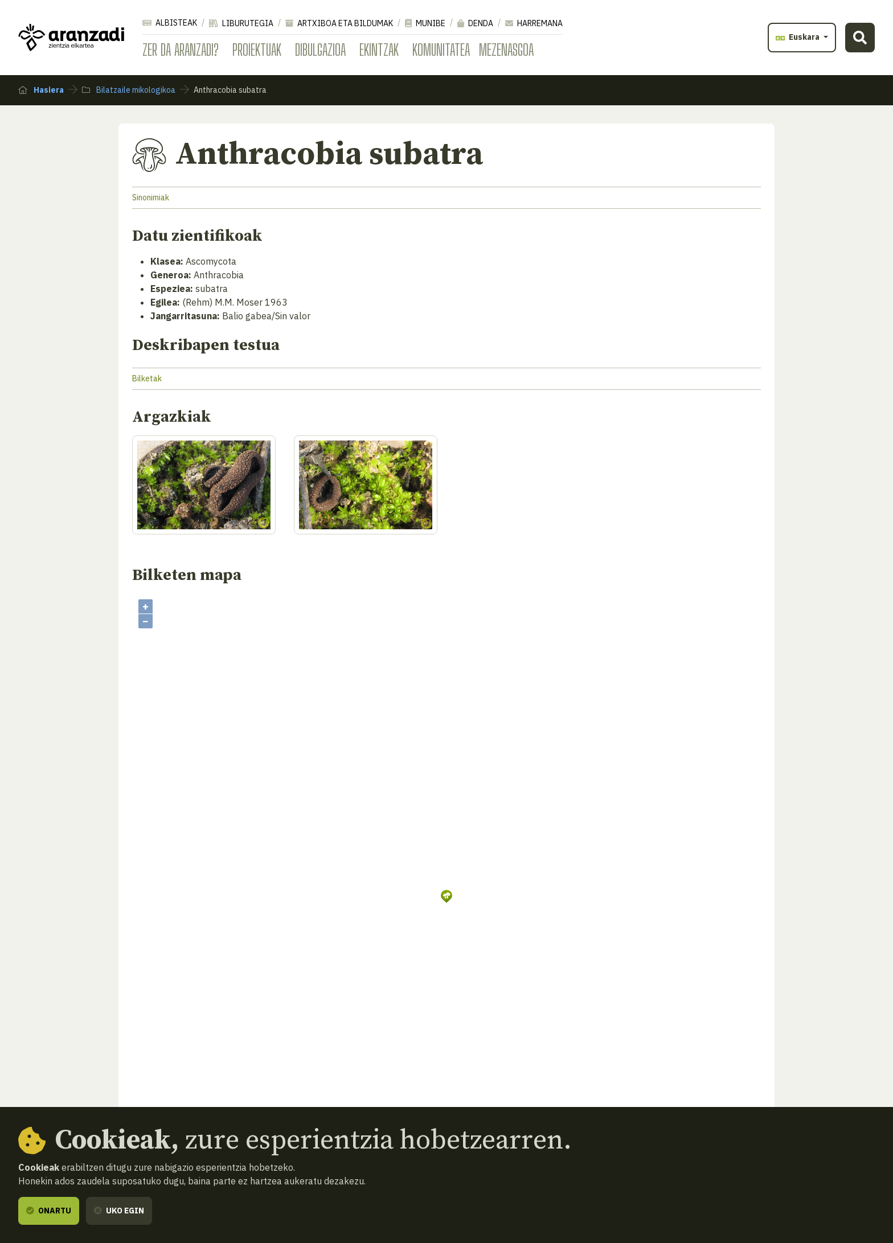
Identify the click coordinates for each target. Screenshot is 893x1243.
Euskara (798, 37)
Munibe (425, 23)
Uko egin (119, 1210)
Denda (475, 23)
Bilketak (147, 378)
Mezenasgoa (506, 49)
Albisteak (169, 23)
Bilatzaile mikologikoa (128, 90)
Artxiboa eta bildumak (339, 23)
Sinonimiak (150, 197)
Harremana (534, 23)
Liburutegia (241, 23)
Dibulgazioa (320, 49)
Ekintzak (379, 49)
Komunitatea (441, 49)
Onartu (48, 1210)
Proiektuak (256, 49)
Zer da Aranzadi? (180, 49)
